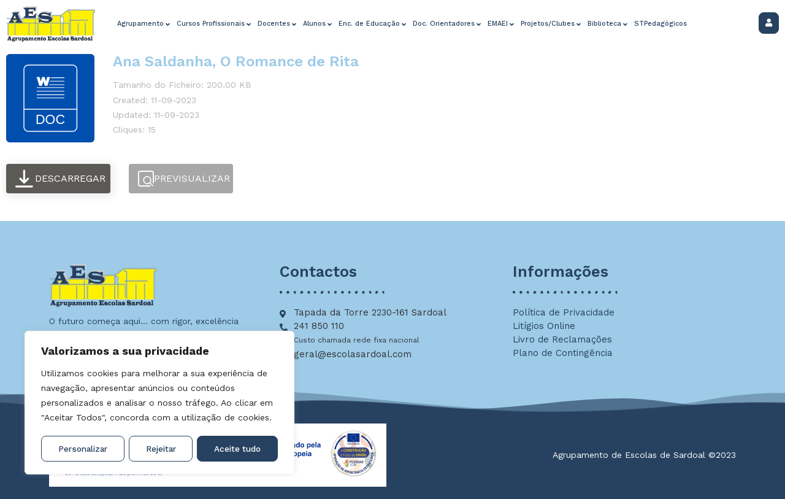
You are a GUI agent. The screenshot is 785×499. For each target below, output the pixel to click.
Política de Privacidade (564, 312)
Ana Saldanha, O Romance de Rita (236, 61)
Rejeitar (161, 449)
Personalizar (82, 449)
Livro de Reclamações (562, 339)
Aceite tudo (237, 449)
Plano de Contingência (563, 352)
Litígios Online (544, 325)
